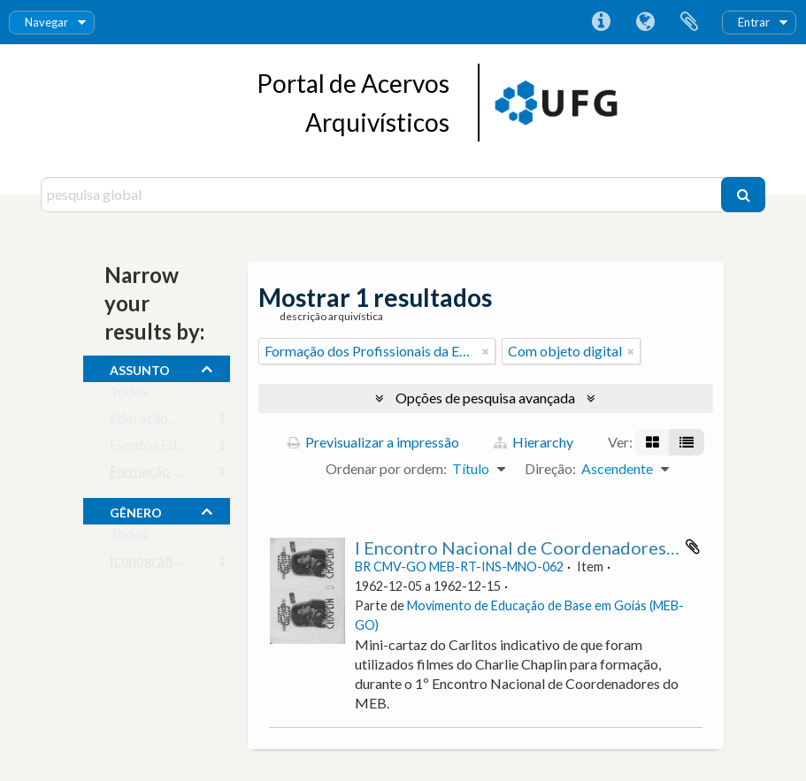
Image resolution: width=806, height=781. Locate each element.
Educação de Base (164, 421)
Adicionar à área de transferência (693, 546)
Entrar (754, 22)
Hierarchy (533, 441)
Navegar (46, 22)
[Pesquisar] (743, 194)
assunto (140, 368)
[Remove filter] (485, 351)
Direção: (550, 468)
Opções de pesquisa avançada (485, 397)
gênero (136, 510)
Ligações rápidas (601, 22)
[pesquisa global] (383, 194)
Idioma (645, 22)
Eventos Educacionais (175, 448)
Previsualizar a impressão (373, 441)
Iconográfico (149, 563)
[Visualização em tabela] (686, 442)
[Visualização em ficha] (652, 442)
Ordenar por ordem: (386, 468)
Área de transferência (689, 22)
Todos (129, 395)
